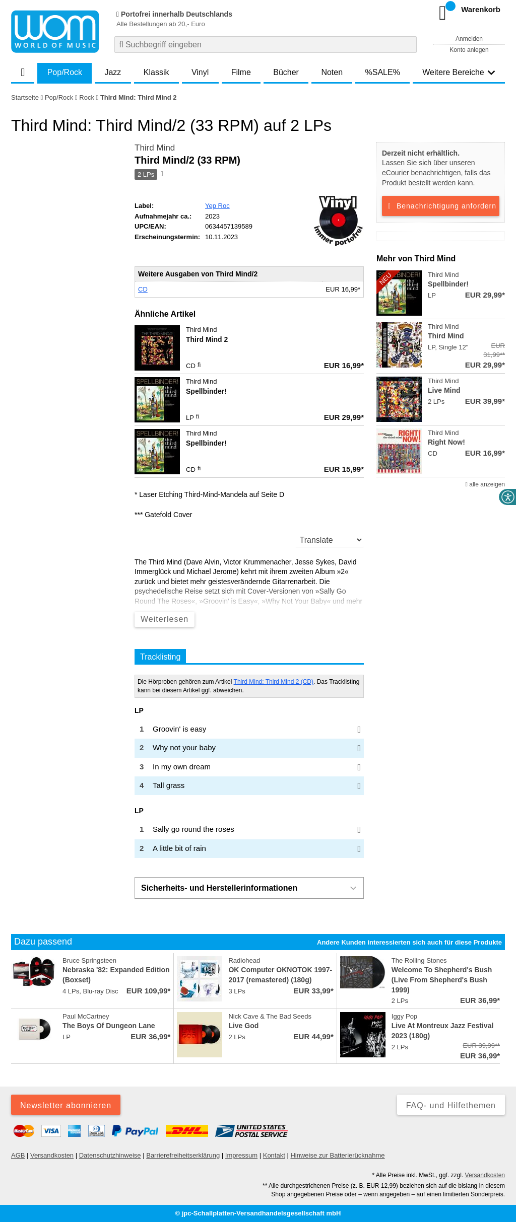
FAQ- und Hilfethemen (451, 1105)
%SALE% (382, 72)
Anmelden (469, 38)
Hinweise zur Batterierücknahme (337, 1155)
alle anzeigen (485, 484)
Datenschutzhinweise (110, 1155)
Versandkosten (52, 1155)
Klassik (156, 72)
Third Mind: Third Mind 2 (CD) (273, 681)
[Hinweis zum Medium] (161, 174)
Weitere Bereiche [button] (458, 72)
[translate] (329, 539)
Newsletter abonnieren (65, 1105)
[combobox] (265, 44)
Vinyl (200, 72)
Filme (241, 72)
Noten (332, 72)
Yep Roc (217, 205)
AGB (18, 1155)
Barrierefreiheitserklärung (183, 1155)
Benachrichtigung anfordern (440, 206)
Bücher (286, 72)
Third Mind (155, 148)
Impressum (241, 1155)
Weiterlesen (164, 619)
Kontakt (274, 1155)
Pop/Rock (64, 72)
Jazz (112, 72)
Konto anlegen (468, 49)
